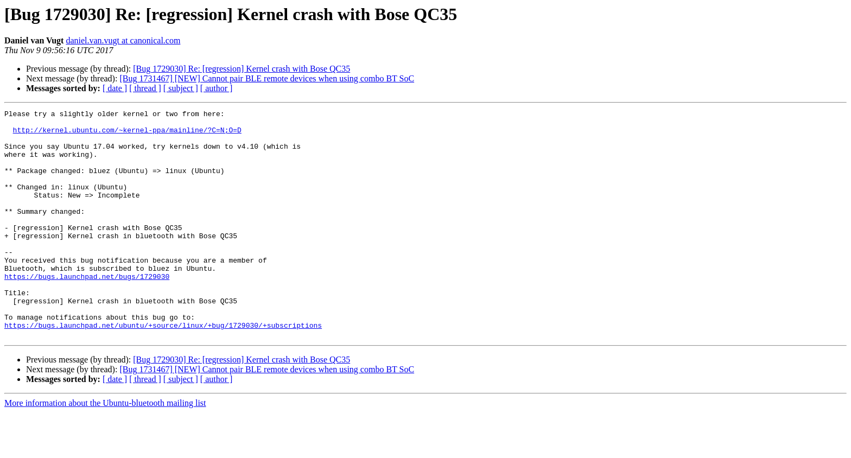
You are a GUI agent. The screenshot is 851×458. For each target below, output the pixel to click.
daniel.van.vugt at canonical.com (123, 40)
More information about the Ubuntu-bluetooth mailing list (105, 448)
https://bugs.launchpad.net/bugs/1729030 (86, 310)
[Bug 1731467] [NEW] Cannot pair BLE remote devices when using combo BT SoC (266, 78)
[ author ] (216, 88)
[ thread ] (145, 88)
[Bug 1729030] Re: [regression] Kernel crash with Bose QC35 (241, 68)
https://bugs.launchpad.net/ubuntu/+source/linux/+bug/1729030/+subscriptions (163, 369)
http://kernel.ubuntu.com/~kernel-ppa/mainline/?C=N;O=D (127, 134)
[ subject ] (180, 88)
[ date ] (115, 88)
